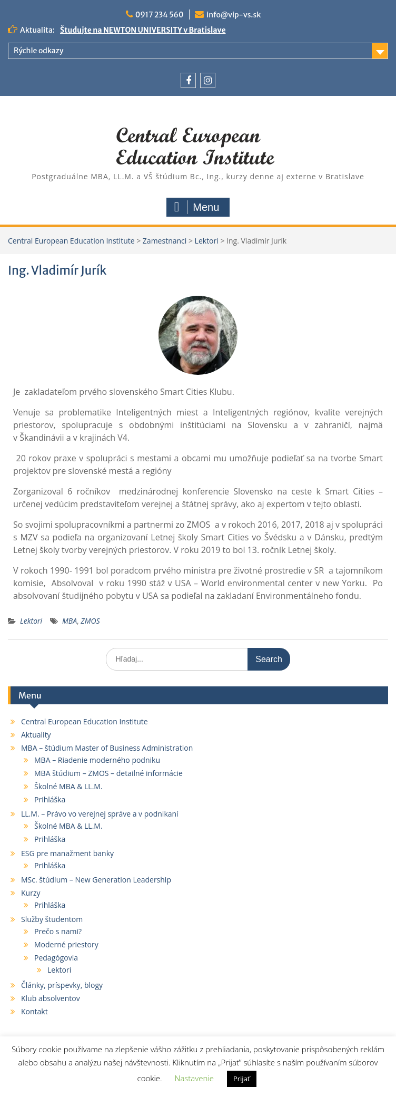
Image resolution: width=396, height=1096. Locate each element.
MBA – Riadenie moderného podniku (97, 760)
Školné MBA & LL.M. (68, 786)
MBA (69, 621)
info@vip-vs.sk (233, 15)
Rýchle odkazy (38, 50)
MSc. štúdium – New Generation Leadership (96, 880)
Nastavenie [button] (194, 1078)
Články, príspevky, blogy (62, 985)
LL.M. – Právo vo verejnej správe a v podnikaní (100, 814)
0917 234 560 (159, 15)
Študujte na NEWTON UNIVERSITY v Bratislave (142, 30)
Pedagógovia (56, 958)
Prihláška (49, 799)
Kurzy (30, 893)
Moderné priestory (66, 944)
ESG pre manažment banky (67, 853)
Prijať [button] (241, 1078)
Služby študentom (52, 919)
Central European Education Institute (84, 721)
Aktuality (36, 735)
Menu (197, 207)
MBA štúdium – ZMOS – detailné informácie (108, 773)
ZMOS (90, 621)
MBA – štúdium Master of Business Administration (107, 748)
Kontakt (34, 1011)
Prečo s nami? (58, 931)
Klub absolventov (50, 998)
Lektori (31, 621)
